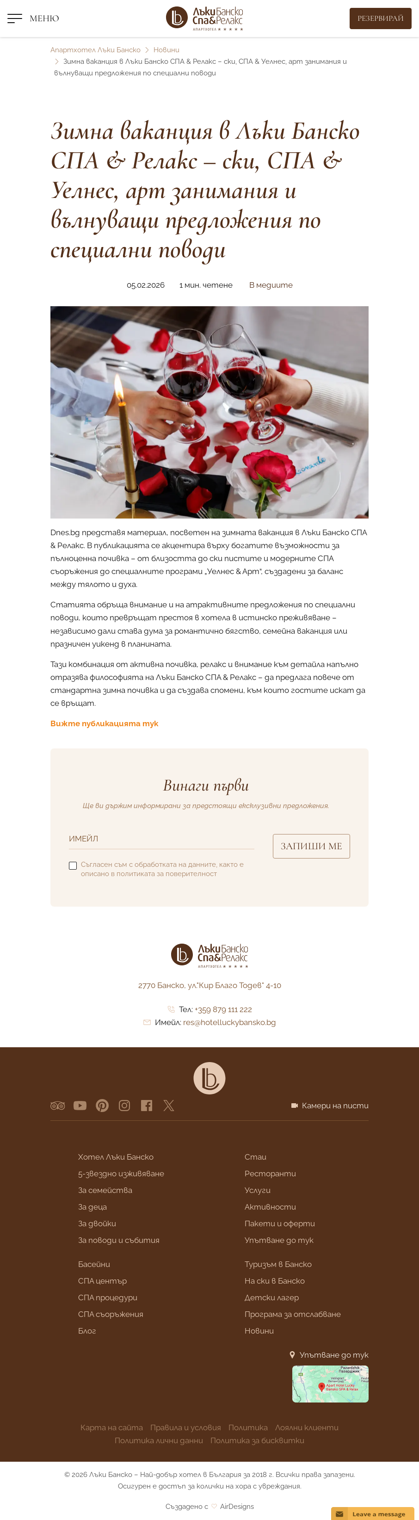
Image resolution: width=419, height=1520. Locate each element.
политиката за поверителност (167, 874)
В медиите (271, 285)
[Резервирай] (381, 18)
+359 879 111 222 (223, 1009)
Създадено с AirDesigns (210, 1506)
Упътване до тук (334, 1354)
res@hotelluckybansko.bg (229, 1022)
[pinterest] (102, 1105)
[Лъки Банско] (204, 18)
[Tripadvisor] (57, 1105)
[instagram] (124, 1105)
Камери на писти (335, 1105)
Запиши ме (311, 846)
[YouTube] (80, 1105)
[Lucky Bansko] (209, 1078)
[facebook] (146, 1105)
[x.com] (168, 1105)
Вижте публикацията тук (104, 723)
